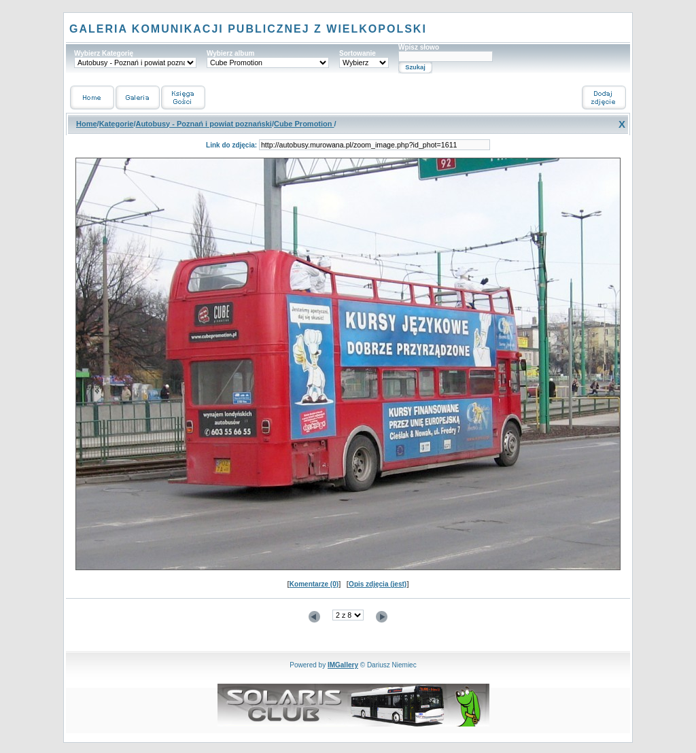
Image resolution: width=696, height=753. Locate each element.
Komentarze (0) (314, 584)
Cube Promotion (304, 124)
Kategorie (116, 124)
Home (86, 124)
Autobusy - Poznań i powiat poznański (203, 124)
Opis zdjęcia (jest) (377, 584)
